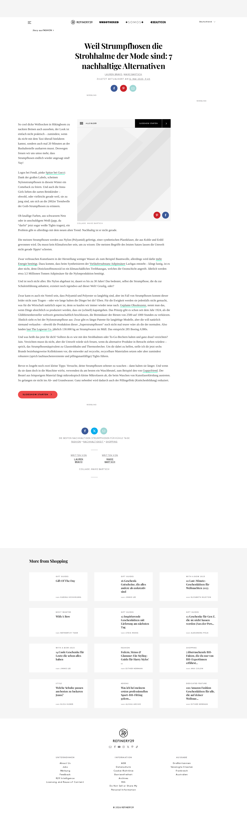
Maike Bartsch (133, 75)
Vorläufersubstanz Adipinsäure (107, 263)
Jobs (65, 767)
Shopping (112, 442)
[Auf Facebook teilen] (114, 88)
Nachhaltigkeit (93, 442)
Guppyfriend (150, 370)
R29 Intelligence (65, 778)
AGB (123, 763)
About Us (65, 763)
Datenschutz (123, 767)
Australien (182, 775)
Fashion (76, 442)
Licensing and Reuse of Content (65, 782)
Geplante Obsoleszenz (133, 305)
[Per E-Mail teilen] (133, 88)
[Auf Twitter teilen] (94, 431)
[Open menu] (29, 21)
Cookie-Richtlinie (123, 771)
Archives (123, 778)
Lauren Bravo (113, 75)
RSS (123, 782)
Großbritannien (182, 763)
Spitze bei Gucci (55, 172)
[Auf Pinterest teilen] (123, 88)
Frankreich (182, 771)
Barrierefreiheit (123, 775)
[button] (200, 25)
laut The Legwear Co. (39, 329)
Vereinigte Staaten (182, 767)
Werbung (65, 771)
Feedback (65, 775)
